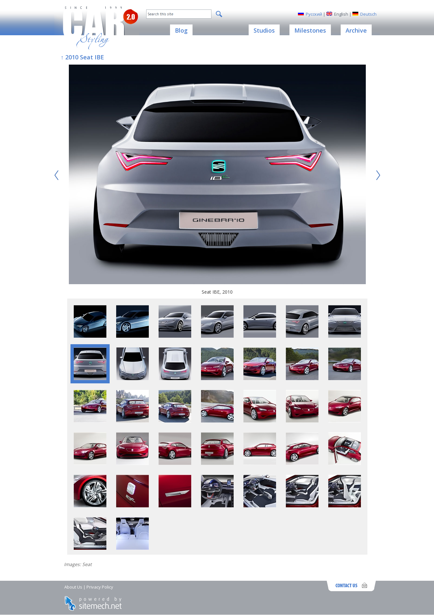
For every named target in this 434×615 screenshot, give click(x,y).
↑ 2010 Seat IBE (82, 57)
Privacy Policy (99, 587)
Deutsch (368, 14)
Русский (314, 14)
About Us (73, 587)
